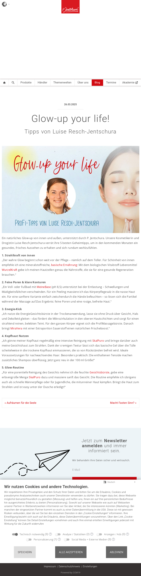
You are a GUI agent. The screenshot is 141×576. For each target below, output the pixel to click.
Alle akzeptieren (71, 552)
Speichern (25, 552)
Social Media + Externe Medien (89, 539)
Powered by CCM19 (70, 572)
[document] (70, 507)
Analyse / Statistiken (74, 534)
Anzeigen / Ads (112, 534)
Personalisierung (43, 539)
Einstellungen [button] (90, 566)
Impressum (50, 566)
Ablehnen (116, 552)
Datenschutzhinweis (69, 566)
